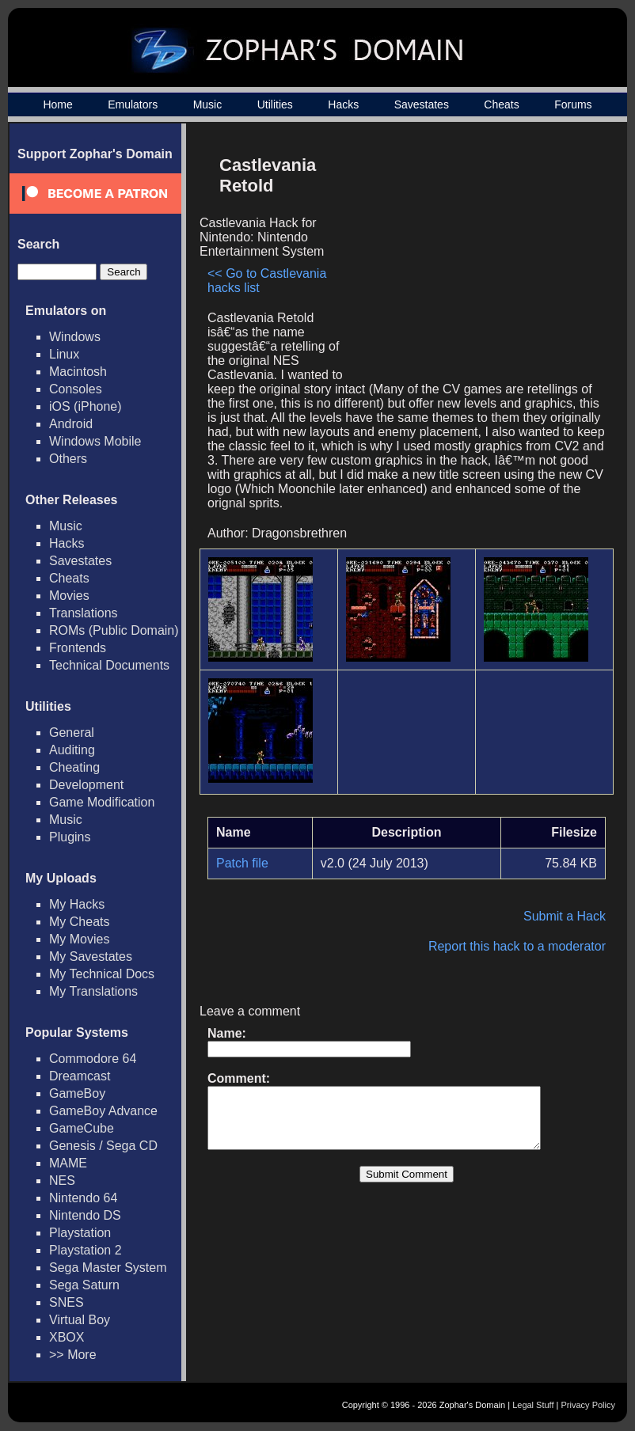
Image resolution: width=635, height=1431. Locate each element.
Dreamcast (79, 1076)
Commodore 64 (92, 1058)
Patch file (242, 863)
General (71, 732)
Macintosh (78, 371)
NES (62, 1180)
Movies (69, 595)
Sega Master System (108, 1267)
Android (71, 424)
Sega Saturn (84, 1285)
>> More (73, 1354)
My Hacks (77, 904)
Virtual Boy (79, 1320)
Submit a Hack (564, 916)
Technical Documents (109, 665)
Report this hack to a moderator (517, 946)
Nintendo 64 (83, 1198)
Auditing (72, 750)
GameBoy (77, 1093)
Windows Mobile (95, 441)
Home (57, 104)
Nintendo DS (85, 1215)
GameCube (81, 1128)
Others (68, 458)
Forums (572, 104)
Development (86, 784)
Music (207, 104)
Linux (64, 354)
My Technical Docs (101, 974)
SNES (66, 1302)
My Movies (79, 939)
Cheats (501, 104)
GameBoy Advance (103, 1111)
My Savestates (90, 956)
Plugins (69, 837)
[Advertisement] (471, 258)
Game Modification (101, 802)
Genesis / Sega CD (103, 1145)
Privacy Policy (588, 1405)
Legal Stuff (532, 1405)
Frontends (77, 648)
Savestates (421, 104)
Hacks (343, 104)
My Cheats (79, 921)
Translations (83, 613)
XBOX (66, 1337)
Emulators (133, 104)
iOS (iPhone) (85, 406)
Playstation (80, 1232)
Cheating (74, 767)
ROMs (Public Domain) (114, 630)
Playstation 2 (85, 1250)
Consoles (75, 389)
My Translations (93, 991)
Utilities (275, 104)
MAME (68, 1163)
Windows (75, 337)
